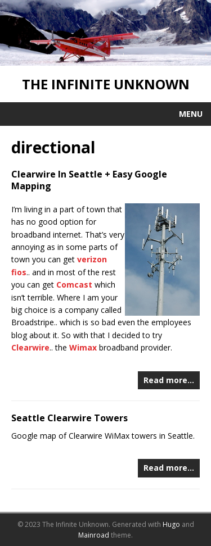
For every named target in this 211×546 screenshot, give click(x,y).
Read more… (168, 380)
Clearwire (30, 347)
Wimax (83, 347)
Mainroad (93, 535)
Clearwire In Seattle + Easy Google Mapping (89, 180)
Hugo (171, 524)
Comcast (74, 284)
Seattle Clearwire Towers (69, 418)
